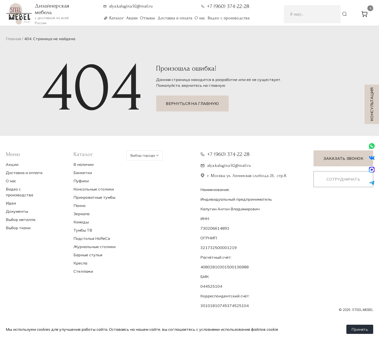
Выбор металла (20, 219)
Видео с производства (228, 18)
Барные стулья (87, 254)
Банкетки (82, 172)
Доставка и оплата (174, 18)
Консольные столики (93, 189)
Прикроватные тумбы (94, 197)
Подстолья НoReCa (91, 238)
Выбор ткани (18, 227)
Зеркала (81, 213)
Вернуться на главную (192, 103)
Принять (359, 329)
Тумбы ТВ (82, 230)
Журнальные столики (94, 246)
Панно (79, 205)
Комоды (81, 222)
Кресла (80, 263)
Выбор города (145, 155)
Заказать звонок (343, 158)
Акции (132, 18)
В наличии (83, 164)
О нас (200, 18)
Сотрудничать (343, 179)
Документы (17, 211)
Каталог (116, 18)
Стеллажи (83, 271)
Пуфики (81, 180)
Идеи (11, 203)
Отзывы (147, 18)
